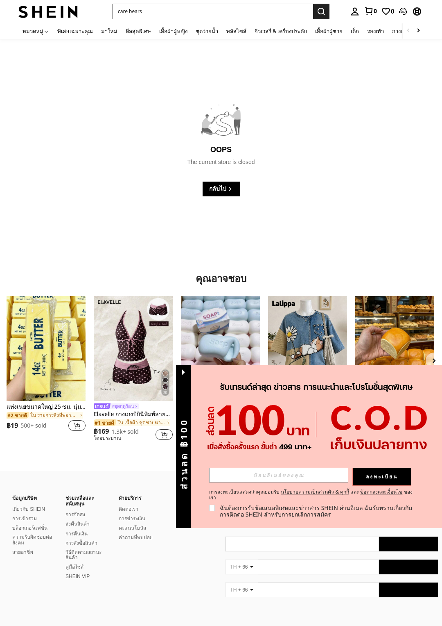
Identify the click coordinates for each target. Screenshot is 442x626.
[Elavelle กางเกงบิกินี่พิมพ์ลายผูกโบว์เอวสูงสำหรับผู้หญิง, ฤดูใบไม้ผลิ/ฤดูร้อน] (133, 348)
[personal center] (355, 11)
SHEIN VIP (77, 576)
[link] (370, 11)
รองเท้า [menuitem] (375, 31)
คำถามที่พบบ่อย (136, 537)
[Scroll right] (418, 31)
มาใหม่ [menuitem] (109, 31)
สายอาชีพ (22, 552)
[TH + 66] (241, 567)
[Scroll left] (408, 31)
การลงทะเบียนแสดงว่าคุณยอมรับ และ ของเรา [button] (311, 495)
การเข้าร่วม (24, 518)
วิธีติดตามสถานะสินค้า (83, 555)
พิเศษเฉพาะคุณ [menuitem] (75, 31)
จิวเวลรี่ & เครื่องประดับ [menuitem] (281, 31)
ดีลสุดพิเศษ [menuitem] (138, 31)
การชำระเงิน (132, 518)
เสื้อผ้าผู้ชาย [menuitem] (329, 31)
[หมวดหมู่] (35, 31)
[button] (403, 11)
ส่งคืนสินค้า (77, 524)
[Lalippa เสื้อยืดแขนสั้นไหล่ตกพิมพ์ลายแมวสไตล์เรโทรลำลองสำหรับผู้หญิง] (307, 348)
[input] (278, 475)
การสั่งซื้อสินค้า (81, 543)
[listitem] (46, 369)
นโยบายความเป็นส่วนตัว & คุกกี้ (315, 491)
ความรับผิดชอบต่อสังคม (32, 540)
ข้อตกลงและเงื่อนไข (381, 491)
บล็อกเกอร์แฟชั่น (29, 528)
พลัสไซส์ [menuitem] (236, 31)
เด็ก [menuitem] (355, 31)
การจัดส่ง (75, 514)
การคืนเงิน (76, 534)
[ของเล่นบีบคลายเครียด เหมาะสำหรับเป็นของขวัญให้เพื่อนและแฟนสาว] (220, 348)
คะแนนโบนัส (132, 528)
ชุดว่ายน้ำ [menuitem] (207, 31)
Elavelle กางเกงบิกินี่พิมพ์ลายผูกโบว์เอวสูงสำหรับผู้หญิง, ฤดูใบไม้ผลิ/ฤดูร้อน (133, 414)
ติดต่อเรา (128, 509)
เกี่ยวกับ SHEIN (28, 509)
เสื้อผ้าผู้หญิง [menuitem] (173, 31)
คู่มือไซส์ (74, 567)
